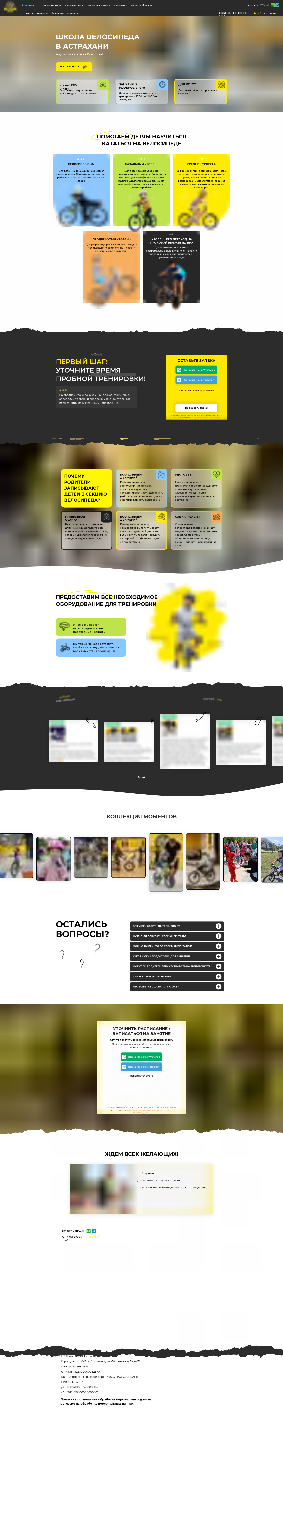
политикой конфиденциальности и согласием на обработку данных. (201, 418)
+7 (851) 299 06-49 (266, 13)
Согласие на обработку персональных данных (97, 1403)
